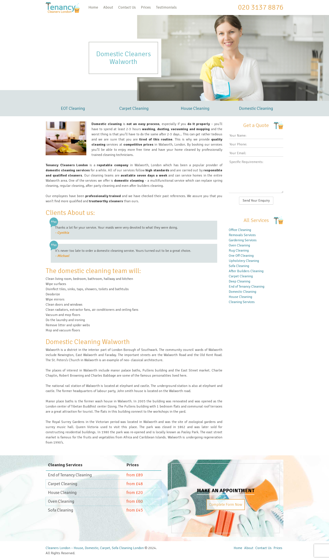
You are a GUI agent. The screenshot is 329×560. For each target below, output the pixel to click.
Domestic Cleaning (256, 108)
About (108, 7)
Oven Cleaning (239, 245)
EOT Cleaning (73, 108)
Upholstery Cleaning (244, 261)
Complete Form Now (225, 504)
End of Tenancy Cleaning (246, 286)
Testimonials (166, 7)
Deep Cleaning (239, 281)
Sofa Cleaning (239, 266)
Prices (146, 7)
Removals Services (242, 235)
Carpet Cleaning (134, 108)
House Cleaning (195, 108)
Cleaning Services (242, 302)
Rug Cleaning (239, 250)
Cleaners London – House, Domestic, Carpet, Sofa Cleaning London (95, 548)
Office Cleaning (240, 230)
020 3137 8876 (260, 7)
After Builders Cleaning (246, 271)
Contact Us (127, 7)
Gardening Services (243, 240)
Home (93, 7)
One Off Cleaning (241, 256)
